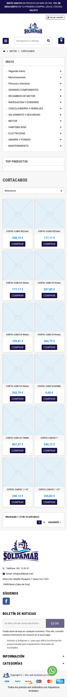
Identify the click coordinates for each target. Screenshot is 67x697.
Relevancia (10, 190)
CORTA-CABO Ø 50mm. (17, 386)
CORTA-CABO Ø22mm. (17, 231)
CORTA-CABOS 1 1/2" (49, 489)
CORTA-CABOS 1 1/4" (17, 489)
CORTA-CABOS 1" (49, 438)
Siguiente (54, 522)
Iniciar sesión (55, 17)
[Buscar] (33, 41)
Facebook (6, 601)
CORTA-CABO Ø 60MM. (49, 386)
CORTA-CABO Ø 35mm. (49, 283)
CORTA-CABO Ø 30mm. (17, 283)
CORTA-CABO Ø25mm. (49, 231)
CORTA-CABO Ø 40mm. (17, 334)
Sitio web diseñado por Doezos (39, 675)
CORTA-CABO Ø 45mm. (49, 334)
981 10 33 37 (22, 568)
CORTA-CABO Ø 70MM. (17, 438)
